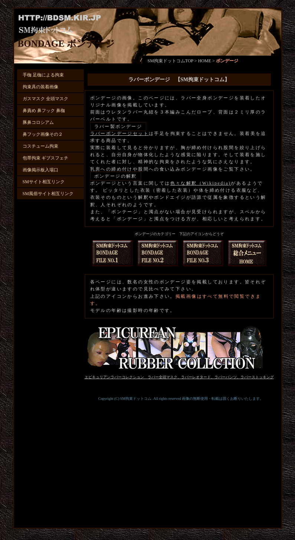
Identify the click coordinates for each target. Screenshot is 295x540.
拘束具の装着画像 (40, 86)
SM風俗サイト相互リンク (48, 193)
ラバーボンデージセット (119, 133)
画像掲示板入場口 (40, 169)
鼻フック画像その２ (43, 134)
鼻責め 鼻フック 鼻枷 (44, 110)
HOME (204, 60)
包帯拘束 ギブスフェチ (45, 158)
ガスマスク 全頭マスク (45, 98)
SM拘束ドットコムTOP (170, 60)
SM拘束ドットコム (135, 398)
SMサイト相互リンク (44, 181)
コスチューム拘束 (40, 146)
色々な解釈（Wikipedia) (200, 183)
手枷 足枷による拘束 (43, 75)
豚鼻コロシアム (38, 122)
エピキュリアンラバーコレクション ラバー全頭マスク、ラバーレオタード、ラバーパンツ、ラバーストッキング (179, 377)
